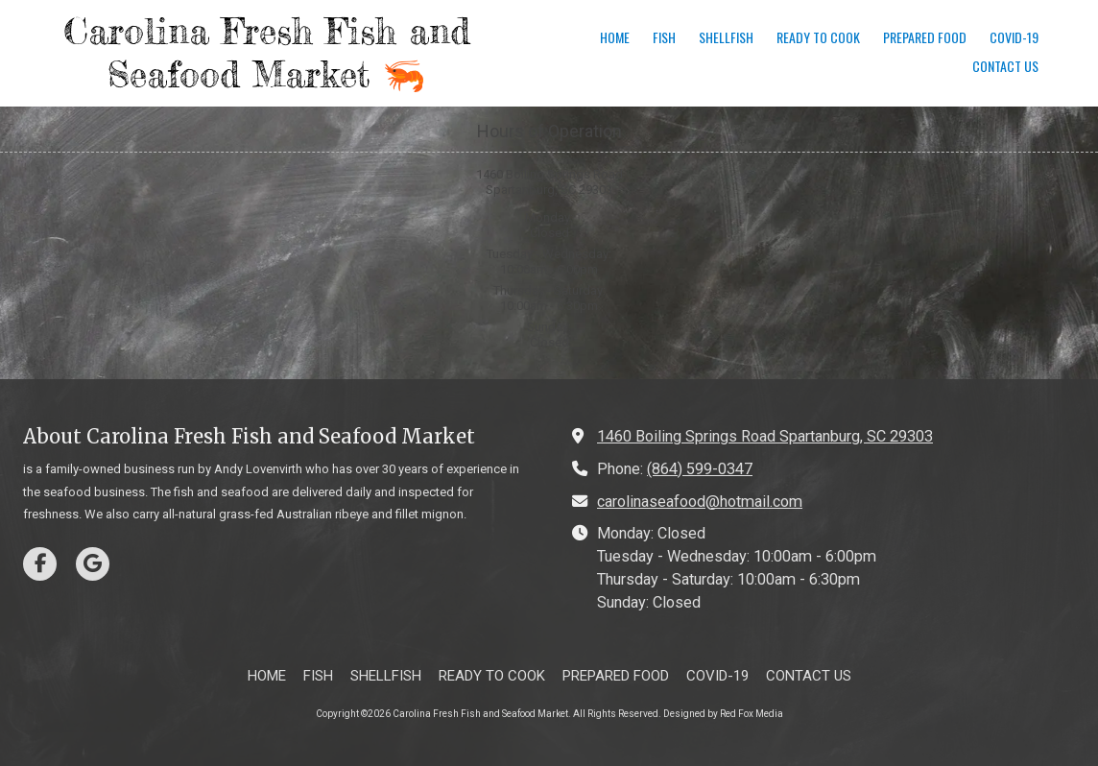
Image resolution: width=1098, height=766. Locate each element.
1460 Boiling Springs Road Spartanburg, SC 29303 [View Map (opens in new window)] (765, 436)
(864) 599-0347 (699, 469)
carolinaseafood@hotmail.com (699, 501)
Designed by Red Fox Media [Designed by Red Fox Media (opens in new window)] (723, 713)
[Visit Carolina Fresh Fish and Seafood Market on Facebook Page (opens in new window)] (40, 564)
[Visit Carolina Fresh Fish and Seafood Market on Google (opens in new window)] (92, 564)
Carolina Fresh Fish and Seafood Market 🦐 (266, 53)
